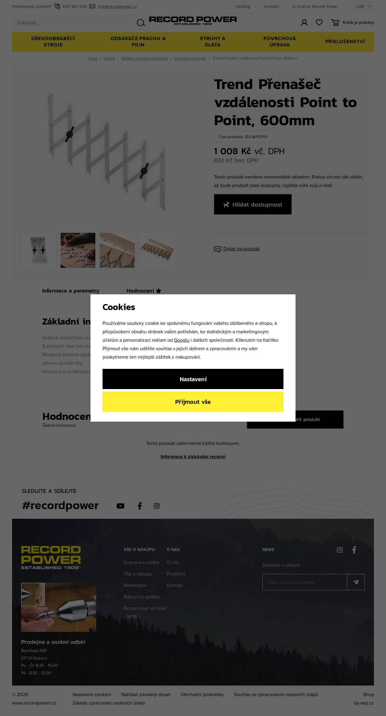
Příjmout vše (193, 401)
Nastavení (193, 379)
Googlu (181, 340)
